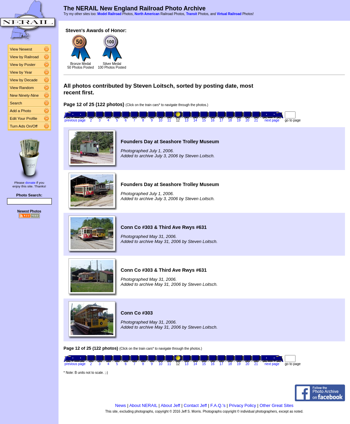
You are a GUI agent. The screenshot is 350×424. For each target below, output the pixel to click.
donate (30, 182)
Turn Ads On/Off (24, 126)
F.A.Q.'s (217, 405)
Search (16, 103)
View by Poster (23, 65)
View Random (22, 88)
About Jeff (170, 405)
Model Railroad (109, 14)
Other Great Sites (277, 405)
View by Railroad (24, 57)
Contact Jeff (195, 405)
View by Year (21, 72)
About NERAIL (143, 405)
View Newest (21, 49)
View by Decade (24, 80)
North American (146, 14)
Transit (191, 14)
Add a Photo (20, 111)
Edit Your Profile (23, 118)
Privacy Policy (242, 405)
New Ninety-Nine (24, 95)
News (120, 405)
